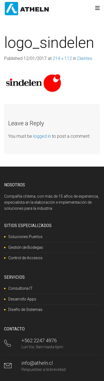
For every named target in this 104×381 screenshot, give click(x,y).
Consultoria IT (20, 288)
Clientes (84, 58)
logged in (42, 136)
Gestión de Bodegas (25, 247)
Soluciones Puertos (25, 236)
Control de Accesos (25, 258)
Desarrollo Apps (22, 299)
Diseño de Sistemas (25, 309)
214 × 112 (62, 58)
